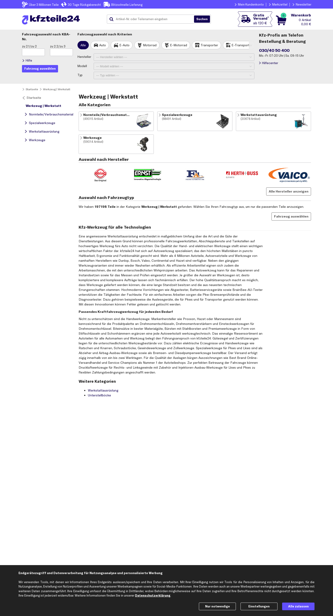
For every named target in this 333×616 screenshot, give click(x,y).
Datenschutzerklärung (152, 595)
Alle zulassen (298, 606)
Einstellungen (259, 606)
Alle (83, 45)
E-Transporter (241, 45)
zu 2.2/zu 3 (57, 46)
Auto (102, 45)
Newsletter (303, 4)
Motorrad (150, 45)
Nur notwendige (217, 606)
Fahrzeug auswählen (291, 216)
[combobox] (152, 19)
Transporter (209, 45)
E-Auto (124, 45)
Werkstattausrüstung (44, 131)
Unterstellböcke (99, 395)
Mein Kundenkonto (251, 4)
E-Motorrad (178, 45)
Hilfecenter (270, 63)
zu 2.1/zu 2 (29, 46)
